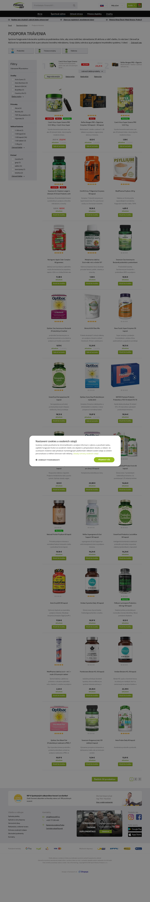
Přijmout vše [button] (104, 460)
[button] (48, 460)
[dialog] (75, 451)
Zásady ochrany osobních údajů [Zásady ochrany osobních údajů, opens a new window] (85, 453)
